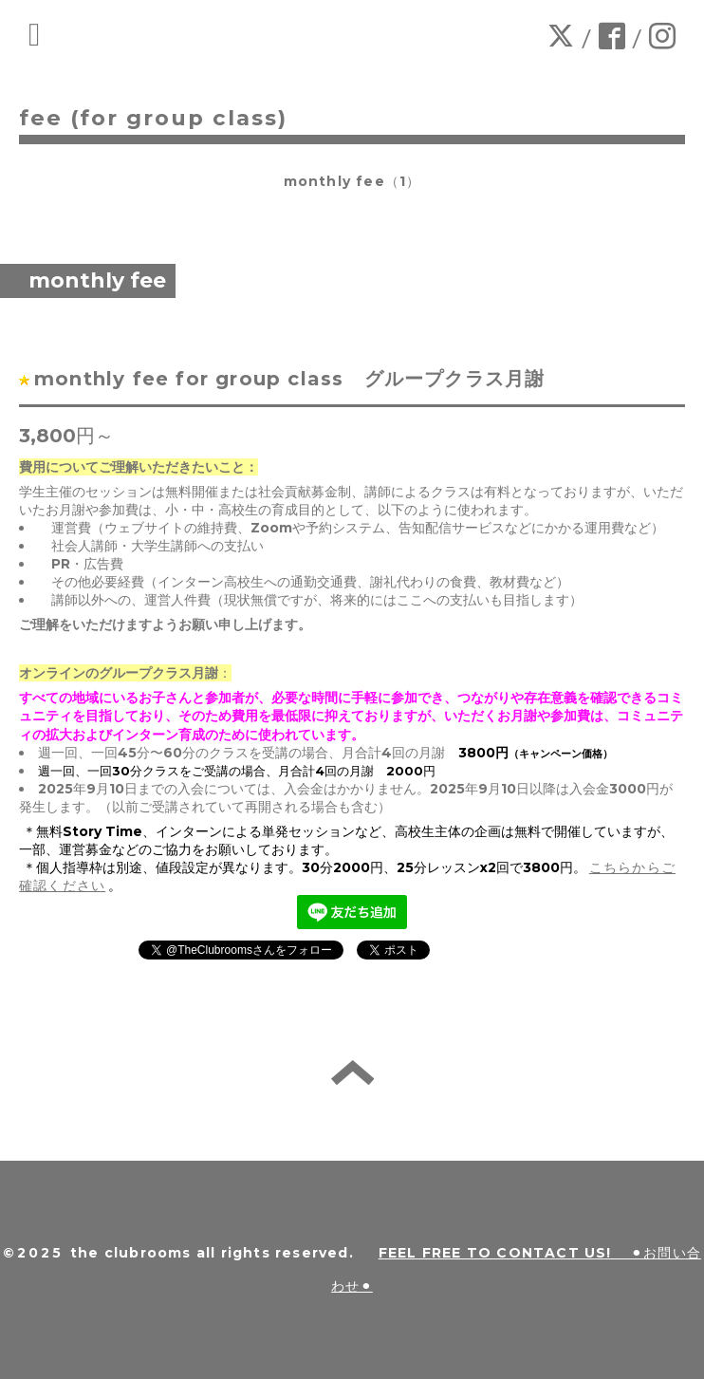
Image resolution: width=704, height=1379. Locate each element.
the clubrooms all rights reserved (209, 1252)
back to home (352, 1072)
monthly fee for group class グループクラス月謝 (303, 378)
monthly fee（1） (352, 181)
